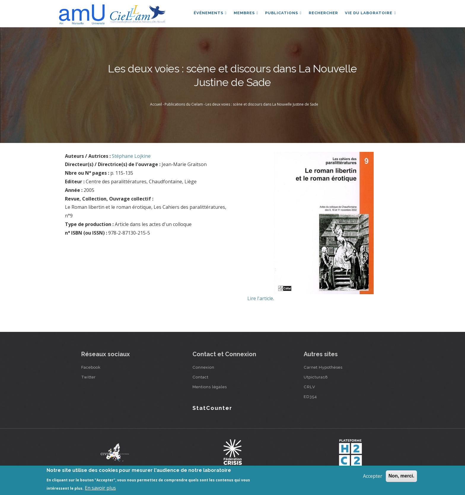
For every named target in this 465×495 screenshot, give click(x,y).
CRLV (309, 386)
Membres (245, 13)
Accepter (372, 476)
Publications (283, 13)
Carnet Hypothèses (323, 367)
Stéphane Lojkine (131, 156)
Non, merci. (401, 475)
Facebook (91, 367)
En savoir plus (100, 488)
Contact (200, 377)
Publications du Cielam (184, 104)
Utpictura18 (316, 377)
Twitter (88, 377)
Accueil (156, 104)
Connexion (203, 367)
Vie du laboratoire (370, 13)
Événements (209, 13)
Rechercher (323, 13)
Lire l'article (260, 298)
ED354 (310, 396)
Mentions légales (209, 386)
